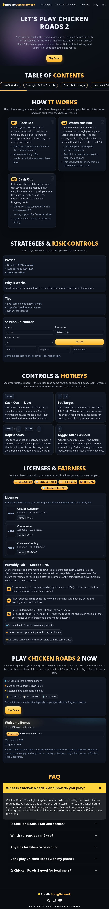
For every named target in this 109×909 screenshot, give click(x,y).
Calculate (80, 342)
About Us (33, 905)
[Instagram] (54, 900)
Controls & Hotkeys (66, 4)
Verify (21, 535)
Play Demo (54, 58)
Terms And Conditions (52, 905)
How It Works (10, 85)
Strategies (46, 4)
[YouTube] (60, 900)
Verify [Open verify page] (21, 518)
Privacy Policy (73, 905)
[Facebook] (48, 900)
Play (96, 4)
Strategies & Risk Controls (40, 85)
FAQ (104, 4)
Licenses (85, 4)
